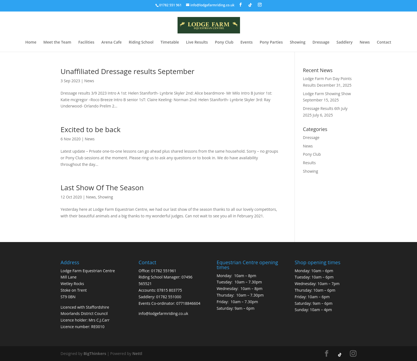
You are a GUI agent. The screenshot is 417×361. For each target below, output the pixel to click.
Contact (384, 42)
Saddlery (344, 42)
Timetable (170, 42)
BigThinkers (95, 353)
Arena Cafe (111, 42)
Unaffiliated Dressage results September (128, 71)
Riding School (141, 42)
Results (309, 162)
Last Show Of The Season (102, 187)
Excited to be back (91, 129)
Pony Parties (271, 42)
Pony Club (224, 42)
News (364, 42)
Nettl (137, 353)
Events (246, 42)
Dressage (320, 42)
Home (30, 42)
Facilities (86, 42)
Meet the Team (57, 42)
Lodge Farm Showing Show (327, 93)
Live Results (197, 42)
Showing (297, 42)
